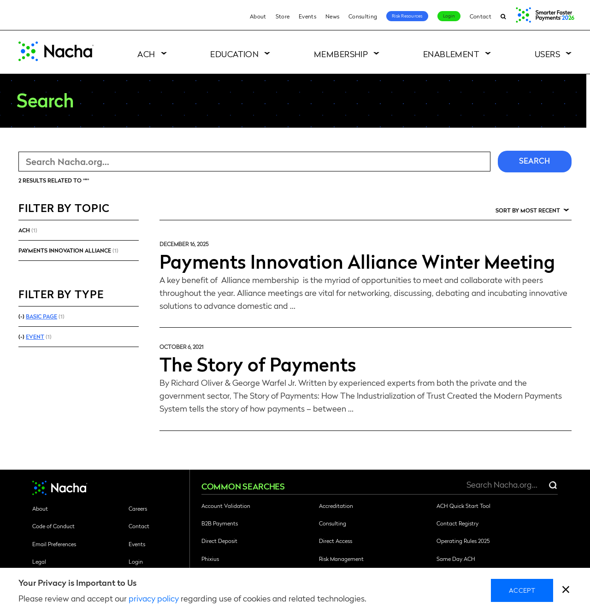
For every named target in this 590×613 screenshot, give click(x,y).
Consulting (362, 16)
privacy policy (154, 598)
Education (234, 53)
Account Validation (225, 505)
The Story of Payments (257, 363)
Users (547, 53)
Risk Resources (407, 15)
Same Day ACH (456, 558)
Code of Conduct (53, 526)
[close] (566, 590)
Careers (138, 508)
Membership (341, 53)
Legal (39, 561)
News (332, 16)
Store (283, 16)
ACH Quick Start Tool (463, 505)
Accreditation (336, 505)
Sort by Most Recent (528, 210)
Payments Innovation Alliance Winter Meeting (357, 260)
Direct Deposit (219, 540)
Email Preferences (54, 544)
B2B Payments (219, 523)
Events (307, 16)
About (258, 16)
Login (449, 15)
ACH (146, 53)
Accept (522, 590)
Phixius (210, 558)
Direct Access (335, 540)
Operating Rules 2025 (463, 540)
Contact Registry (457, 523)
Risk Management (341, 558)
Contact (480, 16)
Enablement (451, 53)
